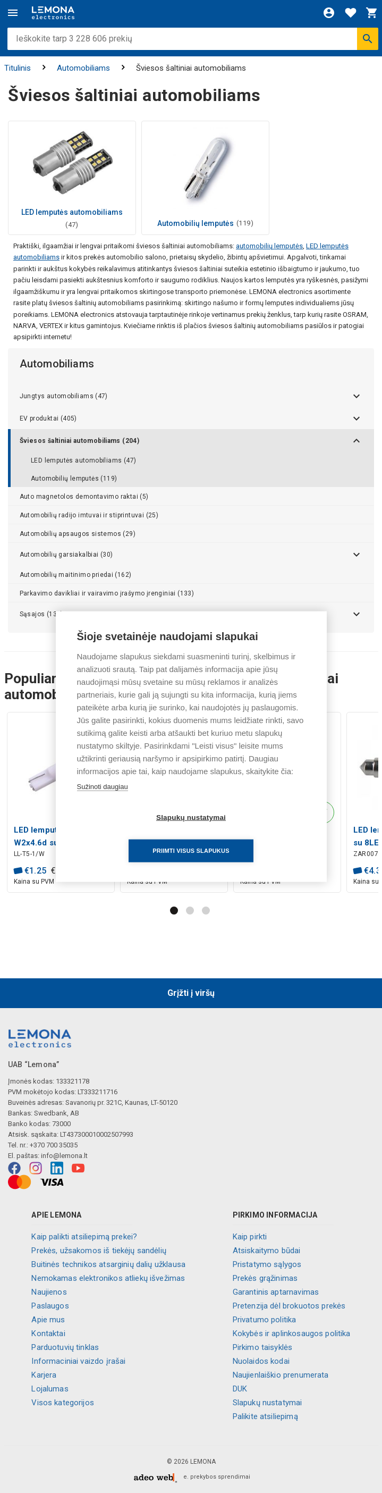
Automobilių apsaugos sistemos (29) (78, 534)
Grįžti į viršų (191, 993)
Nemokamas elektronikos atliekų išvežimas (108, 1278)
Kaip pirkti (250, 1237)
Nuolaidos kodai (261, 1361)
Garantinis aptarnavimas (276, 1292)
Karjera (43, 1375)
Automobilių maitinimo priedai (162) (76, 574)
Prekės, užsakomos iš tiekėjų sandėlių (98, 1250)
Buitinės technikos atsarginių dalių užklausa (108, 1264)
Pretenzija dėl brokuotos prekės (289, 1306)
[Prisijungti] (329, 13)
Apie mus (48, 1319)
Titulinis (17, 68)
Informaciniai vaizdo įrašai (78, 1361)
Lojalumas (49, 1389)
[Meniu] (13, 13)
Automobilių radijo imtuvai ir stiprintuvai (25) (89, 515)
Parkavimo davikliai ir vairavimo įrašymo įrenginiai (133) (107, 593)
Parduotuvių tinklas (65, 1347)
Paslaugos (50, 1306)
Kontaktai (48, 1333)
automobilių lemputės (269, 246)
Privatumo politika (264, 1319)
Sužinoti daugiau (102, 803)
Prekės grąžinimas (265, 1278)
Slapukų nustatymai (267, 1402)
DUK (240, 1389)
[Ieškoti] (367, 39)
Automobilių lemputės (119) (74, 478)
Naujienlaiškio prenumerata (281, 1375)
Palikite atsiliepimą (265, 1416)
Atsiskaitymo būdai (267, 1250)
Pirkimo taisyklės (263, 1347)
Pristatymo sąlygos (267, 1264)
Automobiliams (83, 68)
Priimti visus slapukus (252, 834)
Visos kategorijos (62, 1402)
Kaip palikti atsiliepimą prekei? (84, 1237)
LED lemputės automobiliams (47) (83, 460)
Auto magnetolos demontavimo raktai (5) (84, 496)
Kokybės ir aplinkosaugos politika (292, 1333)
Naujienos (48, 1292)
